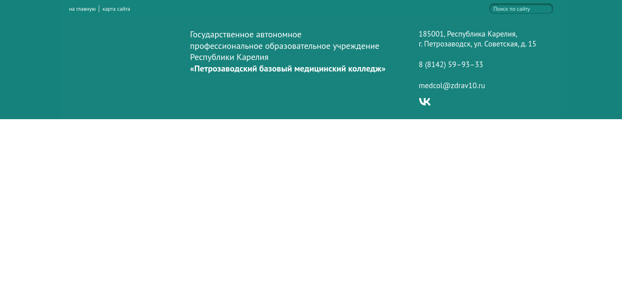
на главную (82, 8)
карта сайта (116, 8)
